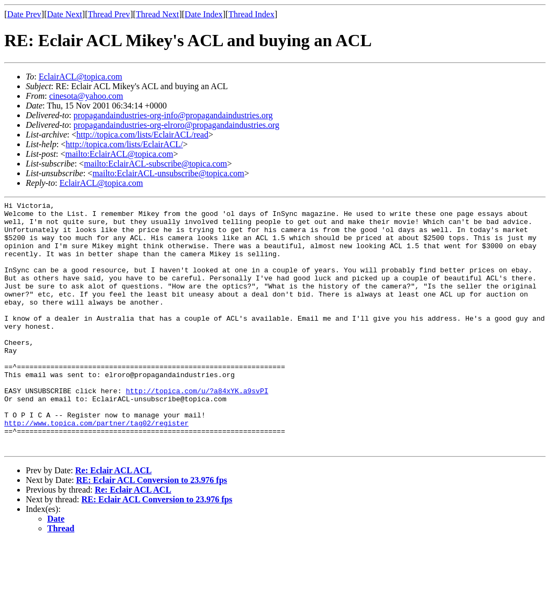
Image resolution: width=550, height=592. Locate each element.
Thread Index (251, 14)
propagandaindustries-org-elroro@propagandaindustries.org (176, 124)
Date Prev (24, 14)
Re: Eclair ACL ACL (113, 520)
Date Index (204, 14)
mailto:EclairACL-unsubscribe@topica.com (168, 173)
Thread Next (157, 14)
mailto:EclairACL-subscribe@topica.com (155, 163)
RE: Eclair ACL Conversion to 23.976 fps (151, 530)
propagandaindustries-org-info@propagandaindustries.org (173, 115)
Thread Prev (109, 14)
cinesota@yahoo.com (86, 95)
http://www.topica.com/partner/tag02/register (96, 468)
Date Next (64, 14)
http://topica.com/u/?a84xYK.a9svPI (197, 429)
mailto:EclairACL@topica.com (119, 153)
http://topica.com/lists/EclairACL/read (142, 134)
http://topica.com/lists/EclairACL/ (124, 144)
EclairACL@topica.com (80, 76)
